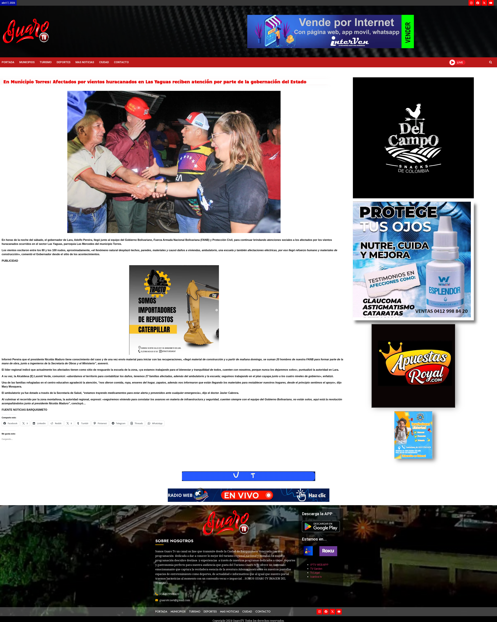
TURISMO (46, 62)
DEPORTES (63, 62)
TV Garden (316, 568)
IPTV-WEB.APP (319, 564)
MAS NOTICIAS (84, 62)
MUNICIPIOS (27, 62)
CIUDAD (104, 62)
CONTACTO (121, 62)
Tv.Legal (315, 572)
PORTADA (8, 62)
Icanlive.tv (316, 576)
